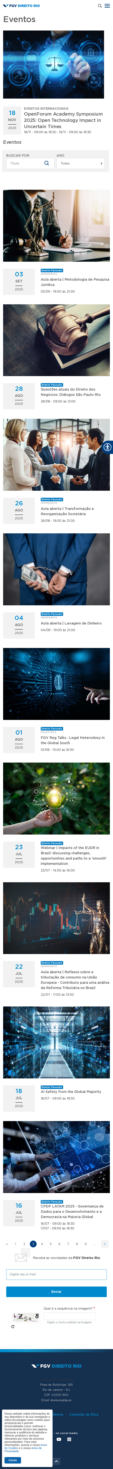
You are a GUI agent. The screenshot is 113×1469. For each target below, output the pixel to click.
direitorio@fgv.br (61, 1400)
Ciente (13, 1460)
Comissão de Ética (83, 1414)
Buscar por (17, 155)
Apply (46, 163)
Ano (60, 155)
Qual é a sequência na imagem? (68, 1308)
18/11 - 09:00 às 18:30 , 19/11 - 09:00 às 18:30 (64, 120)
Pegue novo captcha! (12, 1326)
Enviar (56, 1291)
